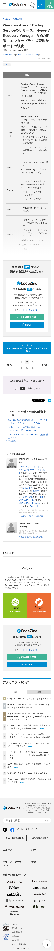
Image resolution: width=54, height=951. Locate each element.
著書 (25, 497)
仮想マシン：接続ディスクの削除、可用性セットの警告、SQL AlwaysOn (34, 130)
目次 (36, 75)
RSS (41, 497)
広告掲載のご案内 (40, 838)
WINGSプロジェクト (30, 467)
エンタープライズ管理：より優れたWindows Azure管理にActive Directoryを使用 (34, 184)
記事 (31, 497)
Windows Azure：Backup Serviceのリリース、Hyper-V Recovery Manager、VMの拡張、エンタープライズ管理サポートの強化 (34, 90)
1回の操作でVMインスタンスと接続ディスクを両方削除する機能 (35, 140)
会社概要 (15, 940)
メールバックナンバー (27, 310)
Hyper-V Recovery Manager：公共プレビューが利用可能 (34, 119)
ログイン (26, 324)
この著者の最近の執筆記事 (31, 516)
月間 (39, 692)
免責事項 (15, 936)
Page (10, 96)
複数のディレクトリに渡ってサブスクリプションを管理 (35, 223)
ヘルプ (14, 924)
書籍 (35, 862)
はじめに (27, 107)
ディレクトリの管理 (32, 199)
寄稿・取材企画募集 (15, 838)
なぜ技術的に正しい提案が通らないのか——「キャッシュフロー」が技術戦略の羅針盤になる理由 (28, 755)
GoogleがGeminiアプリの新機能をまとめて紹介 (29, 698)
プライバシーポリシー (20, 948)
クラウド (7, 64)
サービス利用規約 (19, 944)
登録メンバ (28, 488)
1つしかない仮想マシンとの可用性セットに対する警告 (35, 150)
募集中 (36, 491)
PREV (8, 365)
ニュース (9, 850)
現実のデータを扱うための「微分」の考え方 (27, 773)
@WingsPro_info (26, 500)
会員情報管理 (17, 932)
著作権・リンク (18, 928)
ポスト (38, 400)
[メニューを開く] (4, 4)
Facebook (33, 506)
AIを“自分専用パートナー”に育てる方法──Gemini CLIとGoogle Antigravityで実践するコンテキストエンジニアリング (29, 716)
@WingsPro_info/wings (29, 503)
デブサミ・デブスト (12, 864)
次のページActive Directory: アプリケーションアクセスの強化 (27, 348)
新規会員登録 (26, 317)
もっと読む (11, 440)
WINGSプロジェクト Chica (27, 55)
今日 (15, 692)
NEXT (45, 365)
